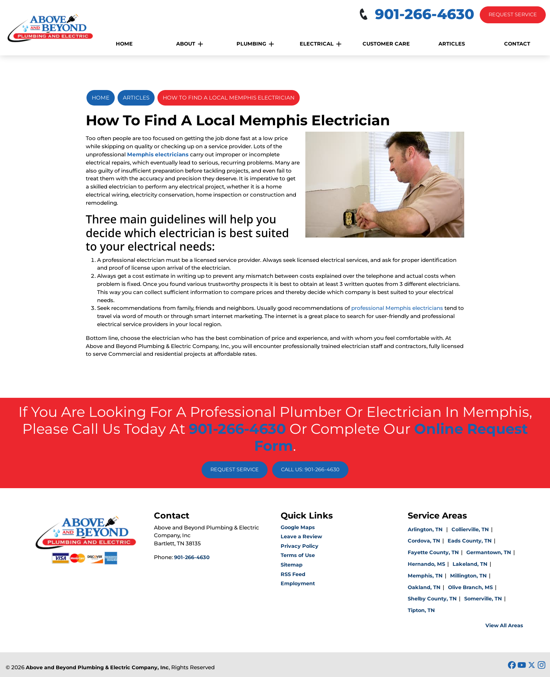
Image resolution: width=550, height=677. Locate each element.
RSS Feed (293, 574)
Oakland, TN (424, 587)
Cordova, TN (424, 541)
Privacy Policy (299, 546)
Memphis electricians (158, 154)
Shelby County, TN (432, 598)
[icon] (513, 666)
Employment (298, 583)
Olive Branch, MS (470, 587)
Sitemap (292, 565)
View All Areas (504, 625)
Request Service (513, 14)
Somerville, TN (483, 598)
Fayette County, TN (433, 552)
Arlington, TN (426, 529)
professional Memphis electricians (397, 308)
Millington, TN (468, 576)
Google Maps (298, 527)
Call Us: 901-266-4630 (310, 469)
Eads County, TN (470, 541)
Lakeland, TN (470, 564)
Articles (136, 97)
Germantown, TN (488, 552)
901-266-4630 (237, 428)
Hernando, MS (426, 564)
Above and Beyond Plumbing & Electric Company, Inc (97, 667)
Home (100, 97)
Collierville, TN (470, 529)
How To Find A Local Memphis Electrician (228, 97)
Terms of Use (298, 555)
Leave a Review (301, 536)
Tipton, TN (421, 610)
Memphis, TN (425, 576)
